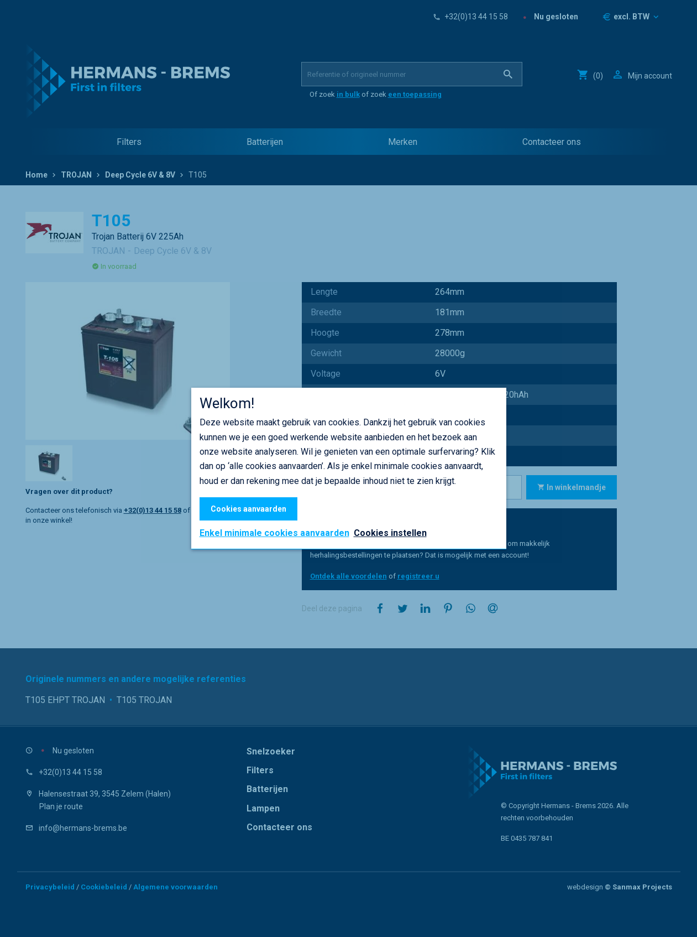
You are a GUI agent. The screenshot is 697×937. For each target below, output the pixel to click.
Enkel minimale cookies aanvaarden (274, 533)
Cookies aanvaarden (248, 508)
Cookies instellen (390, 533)
